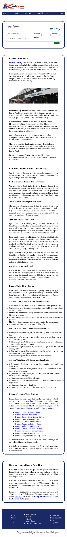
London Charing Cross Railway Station (29, 417)
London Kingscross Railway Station (28, 419)
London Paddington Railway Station (28, 428)
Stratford (18, 406)
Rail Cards (51, 13)
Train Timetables (56, 518)
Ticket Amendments (33, 523)
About (13, 515)
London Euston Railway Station (27, 433)
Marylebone (33, 406)
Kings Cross (30, 408)
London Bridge (42, 401)
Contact (60, 13)
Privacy (13, 518)
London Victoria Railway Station (27, 412)
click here (45, 260)
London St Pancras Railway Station (28, 422)
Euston (17, 408)
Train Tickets (15, 13)
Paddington (54, 403)
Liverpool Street (51, 406)
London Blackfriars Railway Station (28, 424)
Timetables (40, 13)
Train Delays (28, 13)
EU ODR (13, 521)
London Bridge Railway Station (27, 426)
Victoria (39, 403)
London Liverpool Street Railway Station (30, 435)
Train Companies (54, 521)
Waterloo (29, 401)
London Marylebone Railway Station (29, 431)
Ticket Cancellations (31, 520)
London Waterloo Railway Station (27, 415)
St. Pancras (43, 408)
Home (5, 13)
